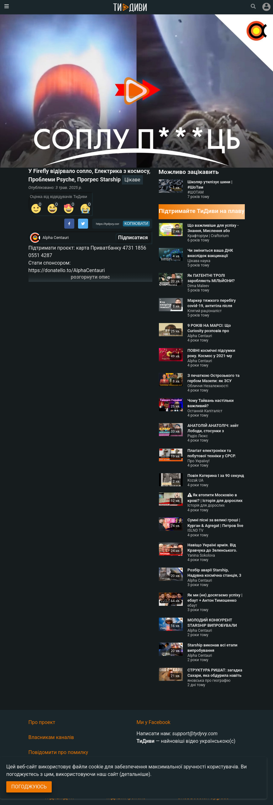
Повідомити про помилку (58, 752)
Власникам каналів (51, 737)
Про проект (42, 722)
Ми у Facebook (154, 722)
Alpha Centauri (56, 237)
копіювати (136, 223)
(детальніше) (134, 774)
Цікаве (132, 180)
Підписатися (133, 237)
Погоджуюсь (29, 787)
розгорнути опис (90, 277)
